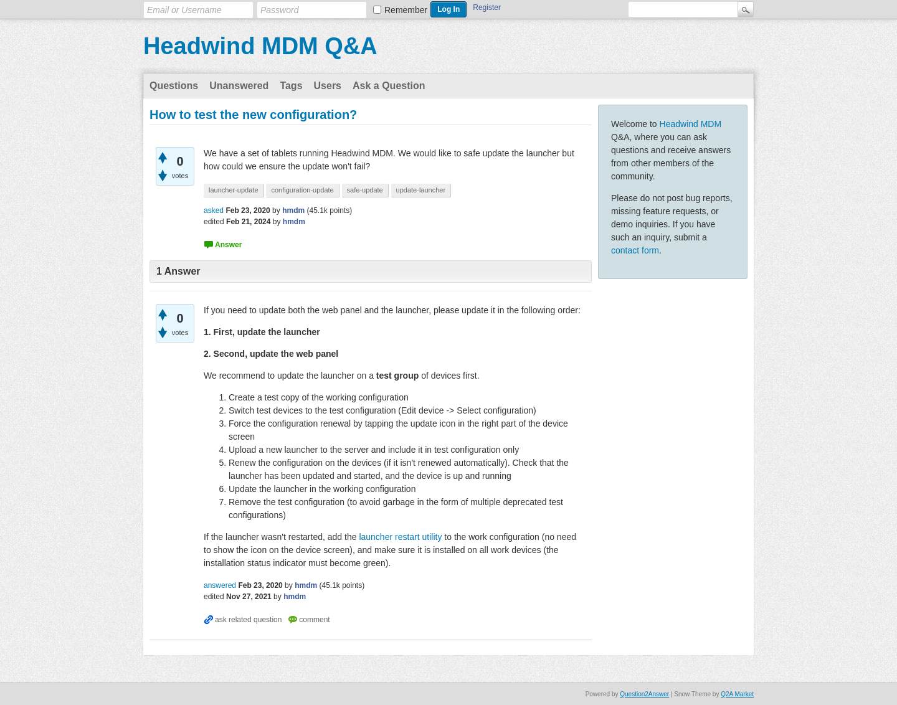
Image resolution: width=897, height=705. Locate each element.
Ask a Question (389, 85)
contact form (635, 250)
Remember (405, 10)
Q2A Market (737, 694)
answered (220, 585)
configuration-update (302, 190)
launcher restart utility (401, 537)
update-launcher (421, 190)
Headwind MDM (691, 124)
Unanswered (238, 85)
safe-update (365, 190)
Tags (291, 85)
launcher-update (234, 190)
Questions (174, 85)
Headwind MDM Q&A (260, 46)
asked (214, 210)
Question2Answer (644, 694)
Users (327, 85)
